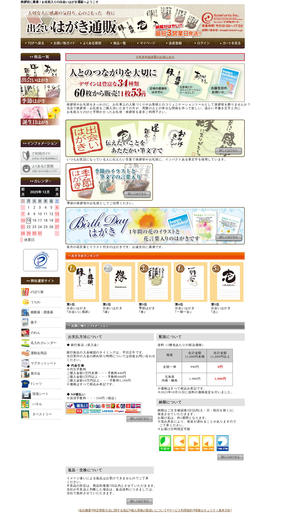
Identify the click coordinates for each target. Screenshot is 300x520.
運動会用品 (39, 353)
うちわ (35, 302)
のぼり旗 (37, 292)
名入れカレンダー (44, 343)
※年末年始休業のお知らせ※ (155, 57)
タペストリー (42, 414)
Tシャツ (36, 383)
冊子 (34, 322)
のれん (35, 332)
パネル (37, 404)
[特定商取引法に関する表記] (111, 510)
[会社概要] (85, 510)
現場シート (40, 394)
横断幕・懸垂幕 (42, 312)
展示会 (35, 373)
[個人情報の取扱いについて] (149, 510)
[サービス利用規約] (181, 510)
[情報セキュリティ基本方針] (213, 510)
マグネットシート (44, 363)
